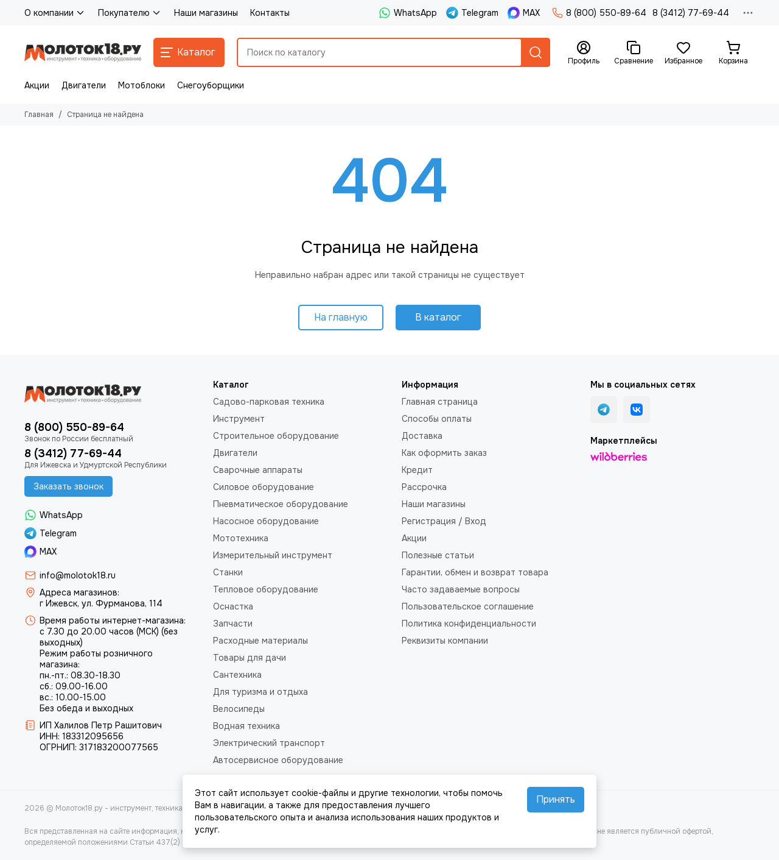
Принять (555, 799)
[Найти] (535, 52)
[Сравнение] (633, 53)
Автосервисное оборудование (278, 760)
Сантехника (237, 674)
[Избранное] (683, 53)
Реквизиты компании (445, 640)
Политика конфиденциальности (469, 623)
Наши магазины (206, 12)
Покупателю (130, 12)
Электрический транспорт (269, 742)
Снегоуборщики (210, 85)
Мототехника (240, 538)
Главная (39, 114)
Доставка (422, 435)
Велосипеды (239, 708)
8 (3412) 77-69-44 (690, 12)
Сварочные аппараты (257, 469)
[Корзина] (733, 53)
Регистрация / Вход (444, 521)
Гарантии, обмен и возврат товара (475, 572)
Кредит (417, 469)
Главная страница (440, 401)
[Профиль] (583, 53)
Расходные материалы (260, 640)
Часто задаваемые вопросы (461, 589)
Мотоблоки (141, 85)
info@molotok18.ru (78, 575)
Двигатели (83, 85)
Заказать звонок (68, 486)
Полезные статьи (438, 555)
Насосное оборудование (266, 521)
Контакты (270, 12)
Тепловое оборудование (265, 589)
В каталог (438, 317)
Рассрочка (424, 487)
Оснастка (233, 606)
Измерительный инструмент (272, 555)
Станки (228, 572)
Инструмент (239, 418)
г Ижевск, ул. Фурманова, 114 (101, 603)
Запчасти (233, 623)
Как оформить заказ (444, 452)
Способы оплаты (437, 418)
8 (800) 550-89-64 (599, 12)
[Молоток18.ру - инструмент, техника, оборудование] (82, 52)
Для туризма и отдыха (260, 691)
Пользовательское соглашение (468, 606)
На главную (341, 317)
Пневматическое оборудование (280, 504)
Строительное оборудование (276, 435)
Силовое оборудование (263, 487)
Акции (36, 85)
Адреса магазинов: (79, 592)
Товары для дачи (249, 657)
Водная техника (246, 725)
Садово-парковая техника (268, 401)
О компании (55, 12)
